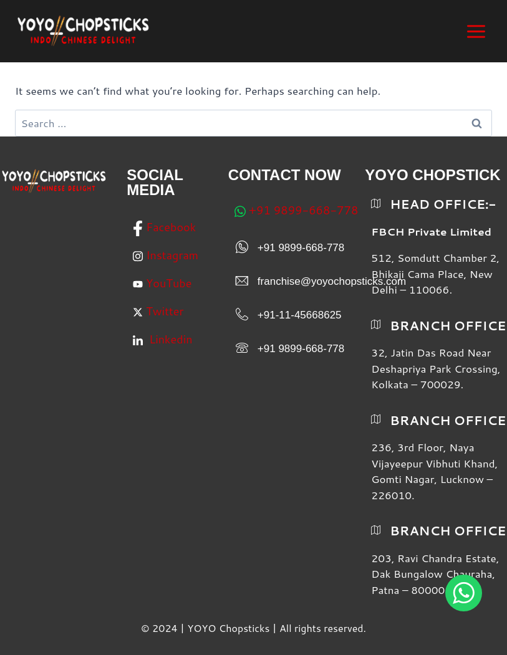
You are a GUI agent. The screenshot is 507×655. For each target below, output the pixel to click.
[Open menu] (476, 31)
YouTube (162, 283)
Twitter (158, 311)
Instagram (165, 255)
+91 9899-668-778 (296, 210)
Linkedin (162, 340)
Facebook (164, 227)
